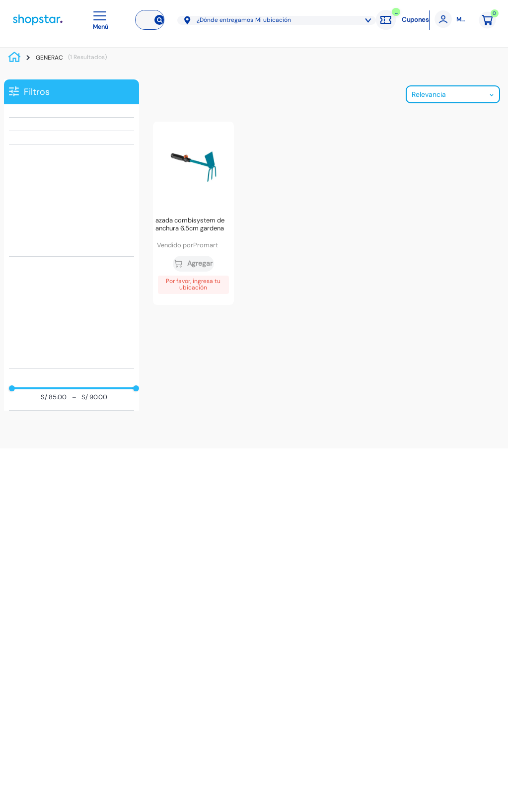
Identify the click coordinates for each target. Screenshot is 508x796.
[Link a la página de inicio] (17, 58)
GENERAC (49, 58)
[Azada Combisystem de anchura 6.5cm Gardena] (193, 213)
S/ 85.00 (54, 397)
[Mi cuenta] (450, 20)
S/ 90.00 (89, 397)
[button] (102, 19)
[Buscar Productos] (157, 19)
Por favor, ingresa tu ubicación (193, 284)
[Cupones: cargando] (402, 20)
